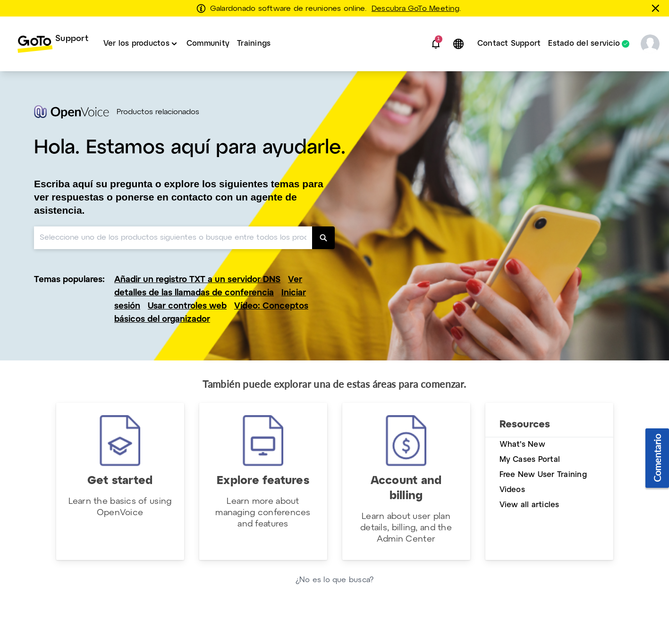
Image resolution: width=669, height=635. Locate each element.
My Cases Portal (530, 459)
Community (207, 43)
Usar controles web (187, 306)
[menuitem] (52, 44)
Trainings (254, 43)
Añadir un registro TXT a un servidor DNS (197, 280)
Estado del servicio (584, 44)
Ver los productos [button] (136, 43)
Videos (512, 489)
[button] (435, 44)
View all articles (529, 505)
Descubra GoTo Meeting (415, 9)
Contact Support (509, 43)
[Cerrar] (657, 8)
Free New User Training (543, 474)
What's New (522, 444)
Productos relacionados (158, 112)
